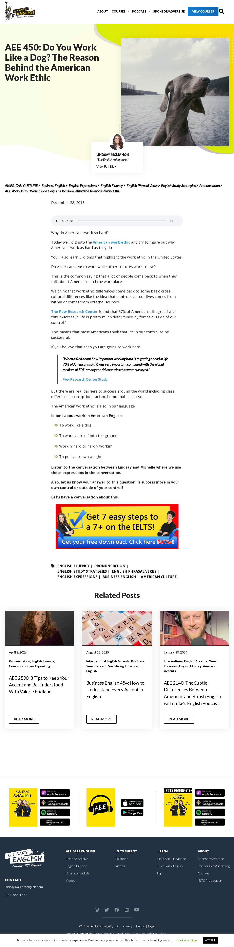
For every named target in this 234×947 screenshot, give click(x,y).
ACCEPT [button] (210, 940)
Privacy (127, 933)
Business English (53, 185)
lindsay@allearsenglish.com (24, 893)
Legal (152, 933)
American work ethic (111, 242)
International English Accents (108, 661)
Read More (24, 726)
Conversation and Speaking (29, 666)
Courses (112, 12)
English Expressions (83, 185)
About (97, 12)
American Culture (21, 185)
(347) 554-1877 (16, 901)
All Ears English (81, 858)
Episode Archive (77, 865)
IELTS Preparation (211, 887)
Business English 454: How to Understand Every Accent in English (117, 689)
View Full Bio (106, 166)
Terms (139, 933)
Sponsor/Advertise (159, 12)
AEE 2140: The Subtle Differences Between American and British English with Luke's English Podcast (193, 696)
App (159, 880)
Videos (71, 887)
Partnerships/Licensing (214, 872)
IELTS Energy (126, 858)
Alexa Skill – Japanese (172, 865)
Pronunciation (209, 185)
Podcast (131, 12)
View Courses (194, 12)
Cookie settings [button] (187, 940)
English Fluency (111, 185)
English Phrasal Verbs (141, 185)
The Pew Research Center (75, 311)
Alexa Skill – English (170, 872)
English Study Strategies (178, 185)
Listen (162, 858)
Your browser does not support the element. (117, 220)
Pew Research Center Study (85, 379)
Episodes (122, 865)
